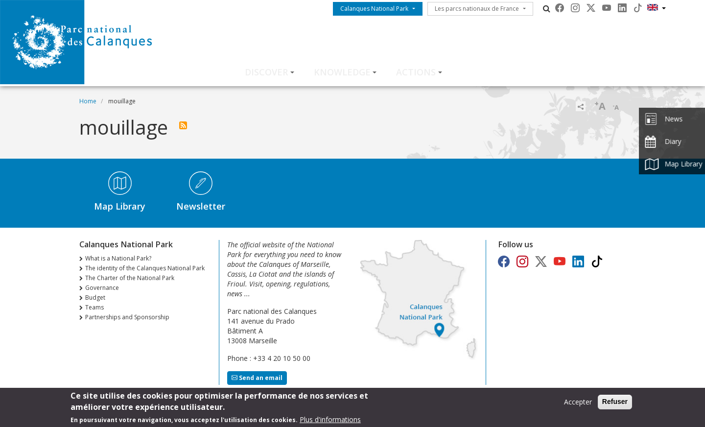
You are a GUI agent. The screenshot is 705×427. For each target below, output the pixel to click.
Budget (95, 297)
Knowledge (342, 72)
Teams (94, 307)
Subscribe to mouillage (183, 125)
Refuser (615, 404)
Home (87, 101)
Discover (266, 72)
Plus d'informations (330, 422)
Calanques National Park (374, 8)
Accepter (578, 404)
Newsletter (200, 206)
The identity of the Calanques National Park (145, 268)
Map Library (119, 206)
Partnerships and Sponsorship (127, 317)
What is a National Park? (118, 258)
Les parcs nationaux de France (477, 8)
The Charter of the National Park (129, 278)
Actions (416, 72)
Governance (102, 288)
